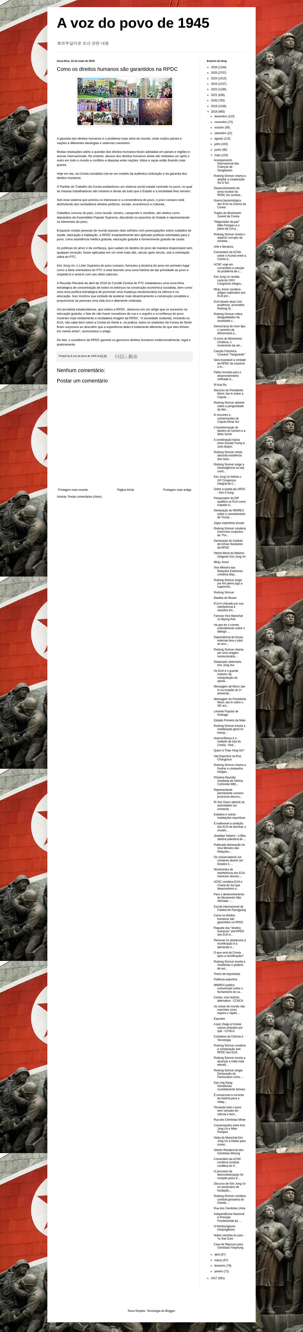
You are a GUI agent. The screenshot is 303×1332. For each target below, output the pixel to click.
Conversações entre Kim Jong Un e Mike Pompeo (229, 1129)
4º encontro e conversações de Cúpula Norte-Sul (226, 418)
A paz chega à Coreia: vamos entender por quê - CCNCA (228, 1028)
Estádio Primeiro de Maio (229, 720)
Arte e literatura (223, 246)
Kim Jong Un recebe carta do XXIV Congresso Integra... (228, 280)
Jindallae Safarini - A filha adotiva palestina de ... (230, 837)
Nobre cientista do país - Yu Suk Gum (229, 1237)
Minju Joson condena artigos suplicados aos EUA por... (229, 293)
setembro (220, 133)
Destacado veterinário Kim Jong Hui (227, 663)
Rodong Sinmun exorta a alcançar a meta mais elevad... (229, 1061)
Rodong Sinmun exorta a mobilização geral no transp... (229, 729)
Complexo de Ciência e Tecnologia (228, 1038)
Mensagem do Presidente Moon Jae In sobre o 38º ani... (230, 702)
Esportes (219, 1018)
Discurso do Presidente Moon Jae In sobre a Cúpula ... (228, 394)
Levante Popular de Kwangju (226, 713)
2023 (214, 84)
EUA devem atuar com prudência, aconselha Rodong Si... (229, 305)
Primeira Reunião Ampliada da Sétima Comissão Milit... (228, 781)
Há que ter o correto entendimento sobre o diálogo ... (229, 628)
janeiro (219, 1271)
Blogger (170, 1311)
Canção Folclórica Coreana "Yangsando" (229, 353)
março (218, 1260)
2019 (214, 106)
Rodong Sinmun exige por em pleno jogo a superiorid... (228, 583)
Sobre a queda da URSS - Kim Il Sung (229, 490)
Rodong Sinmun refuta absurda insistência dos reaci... (228, 455)
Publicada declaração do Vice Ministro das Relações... (229, 848)
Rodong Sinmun (224, 592)
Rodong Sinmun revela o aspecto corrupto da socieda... (229, 238)
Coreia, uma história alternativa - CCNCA (228, 999)
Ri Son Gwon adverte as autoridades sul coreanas (229, 805)
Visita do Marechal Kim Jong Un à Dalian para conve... (229, 1141)
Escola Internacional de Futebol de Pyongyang (230, 908)
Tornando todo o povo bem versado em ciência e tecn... (227, 1111)
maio (217, 155)
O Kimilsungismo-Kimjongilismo (225, 1228)
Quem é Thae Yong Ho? (229, 750)
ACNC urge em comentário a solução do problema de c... (229, 268)
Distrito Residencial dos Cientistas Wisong (228, 1151)
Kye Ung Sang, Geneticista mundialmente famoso (229, 1086)
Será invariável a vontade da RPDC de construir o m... (230, 363)
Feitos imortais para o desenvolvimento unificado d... (227, 376)
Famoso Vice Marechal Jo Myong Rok (228, 617)
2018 (214, 111)
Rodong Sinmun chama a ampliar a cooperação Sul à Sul (230, 179)
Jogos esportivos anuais (229, 523)
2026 (214, 67)
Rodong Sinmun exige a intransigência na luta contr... (229, 468)
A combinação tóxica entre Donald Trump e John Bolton (229, 443)
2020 (214, 100)
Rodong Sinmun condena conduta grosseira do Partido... (230, 1199)
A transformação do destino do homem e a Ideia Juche (229, 431)
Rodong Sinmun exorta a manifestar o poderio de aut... (229, 965)
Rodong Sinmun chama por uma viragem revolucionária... (228, 653)
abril (217, 1254)
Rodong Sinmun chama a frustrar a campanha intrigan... (230, 768)
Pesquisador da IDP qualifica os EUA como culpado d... (230, 501)
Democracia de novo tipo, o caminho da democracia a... (230, 330)
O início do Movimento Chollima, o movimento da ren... (228, 342)
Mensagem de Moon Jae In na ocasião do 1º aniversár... (229, 690)
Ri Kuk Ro (220, 384)
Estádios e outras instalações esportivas (229, 816)
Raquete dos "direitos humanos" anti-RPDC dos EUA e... (229, 931)
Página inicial (125, 489)
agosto (219, 138)
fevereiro (220, 1265)
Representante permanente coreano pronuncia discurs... (229, 793)
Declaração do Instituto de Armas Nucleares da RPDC (228, 544)
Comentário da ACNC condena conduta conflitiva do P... (227, 1162)
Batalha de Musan (225, 598)
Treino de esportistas (227, 974)
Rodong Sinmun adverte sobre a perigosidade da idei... (229, 406)
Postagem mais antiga (177, 489)
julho (217, 144)
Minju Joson (221, 562)
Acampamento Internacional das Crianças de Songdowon (226, 165)
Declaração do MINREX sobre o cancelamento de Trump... (229, 514)
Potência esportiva (225, 979)
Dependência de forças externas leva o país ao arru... (228, 641)
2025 (214, 72)
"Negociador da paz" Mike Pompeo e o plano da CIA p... (227, 225)
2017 (214, 1278)
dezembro (221, 116)
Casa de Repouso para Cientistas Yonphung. (229, 1246)
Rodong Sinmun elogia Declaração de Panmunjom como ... (228, 1074)
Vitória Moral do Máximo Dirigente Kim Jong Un (230, 554)
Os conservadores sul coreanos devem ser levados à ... (228, 860)
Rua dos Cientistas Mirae (229, 1119)
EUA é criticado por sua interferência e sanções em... (228, 607)
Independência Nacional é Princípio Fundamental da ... (229, 1217)
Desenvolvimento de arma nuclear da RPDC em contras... (228, 191)
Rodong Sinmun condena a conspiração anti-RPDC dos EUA (230, 1049)
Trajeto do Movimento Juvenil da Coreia (227, 214)
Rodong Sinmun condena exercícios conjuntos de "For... (230, 532)
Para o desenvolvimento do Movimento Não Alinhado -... (229, 898)
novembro (221, 122)
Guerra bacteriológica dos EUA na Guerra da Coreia (230, 204)
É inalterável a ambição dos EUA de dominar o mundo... (230, 827)
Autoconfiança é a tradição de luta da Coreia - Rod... (227, 741)
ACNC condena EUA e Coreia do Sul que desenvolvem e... (228, 885)
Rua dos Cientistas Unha (229, 1208)
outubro (219, 127)
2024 (214, 78)
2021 (214, 95)
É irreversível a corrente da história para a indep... (229, 1098)
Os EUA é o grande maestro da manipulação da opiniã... (226, 676)
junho (218, 149)
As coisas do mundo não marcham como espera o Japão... (229, 1010)
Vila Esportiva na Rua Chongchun (227, 758)
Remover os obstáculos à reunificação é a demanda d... (230, 944)
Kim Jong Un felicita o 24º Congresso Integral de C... (227, 480)
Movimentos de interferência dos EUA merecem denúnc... (229, 873)
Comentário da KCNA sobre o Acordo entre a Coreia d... (230, 255)
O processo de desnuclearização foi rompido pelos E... (228, 1175)
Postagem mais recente (73, 489)
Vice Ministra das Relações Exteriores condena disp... (228, 571)
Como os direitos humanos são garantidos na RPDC (228, 919)
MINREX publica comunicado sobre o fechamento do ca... (228, 988)
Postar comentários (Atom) (85, 496)
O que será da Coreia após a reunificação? (229, 954)
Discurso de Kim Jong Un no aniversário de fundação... (230, 1187)
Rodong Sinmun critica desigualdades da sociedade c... (228, 317)
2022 (214, 89)
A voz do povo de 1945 (133, 23)
